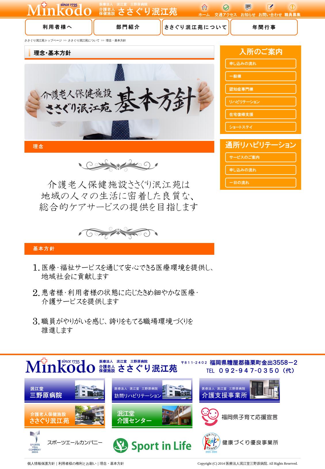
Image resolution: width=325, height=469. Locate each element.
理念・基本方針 (112, 464)
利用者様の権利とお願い (77, 464)
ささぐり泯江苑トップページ (43, 40)
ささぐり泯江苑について (84, 40)
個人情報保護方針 (41, 464)
